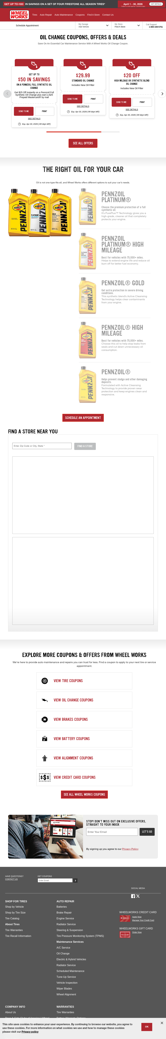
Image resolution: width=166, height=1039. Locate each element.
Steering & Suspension (70, 852)
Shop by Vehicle (14, 829)
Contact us (11, 802)
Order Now (137, 855)
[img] (83, 581)
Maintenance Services (18, 979)
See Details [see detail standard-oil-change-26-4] (83, 106)
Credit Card (11, 996)
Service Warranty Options (71, 946)
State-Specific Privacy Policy (17, 1013)
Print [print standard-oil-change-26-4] (93, 99)
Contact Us (11, 955)
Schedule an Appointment (83, 418)
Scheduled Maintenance (70, 893)
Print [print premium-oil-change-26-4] (142, 102)
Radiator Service (66, 847)
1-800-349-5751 (156, 27)
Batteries (62, 829)
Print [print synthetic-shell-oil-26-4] (44, 111)
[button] (34, 14)
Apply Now (136, 839)
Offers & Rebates (15, 985)
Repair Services (14, 973)
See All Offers (83, 143)
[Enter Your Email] (55, 803)
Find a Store (12, 961)
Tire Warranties (14, 852)
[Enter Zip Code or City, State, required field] (42, 446)
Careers (9, 950)
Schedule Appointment (18, 990)
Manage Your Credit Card (143, 843)
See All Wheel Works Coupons (84, 717)
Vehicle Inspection (67, 905)
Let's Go (147, 754)
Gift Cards (11, 967)
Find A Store (85, 446)
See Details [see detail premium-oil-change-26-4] (132, 109)
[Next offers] (162, 94)
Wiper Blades (64, 911)
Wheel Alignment (66, 917)
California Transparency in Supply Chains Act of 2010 (124, 1009)
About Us (10, 935)
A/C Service (63, 870)
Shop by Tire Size (15, 835)
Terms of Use (23, 1009)
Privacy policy (30, 1032)
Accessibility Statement (86, 1009)
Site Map (9, 1009)
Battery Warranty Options (71, 940)
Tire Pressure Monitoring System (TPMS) (80, 858)
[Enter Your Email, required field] (112, 754)
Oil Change (63, 876)
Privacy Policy (130, 771)
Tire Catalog (12, 841)
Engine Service (65, 841)
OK (146, 1027)
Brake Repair (64, 835)
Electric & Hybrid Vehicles (71, 882)
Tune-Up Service (66, 899)
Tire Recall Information (18, 858)
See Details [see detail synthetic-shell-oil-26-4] (34, 119)
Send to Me (24, 111)
